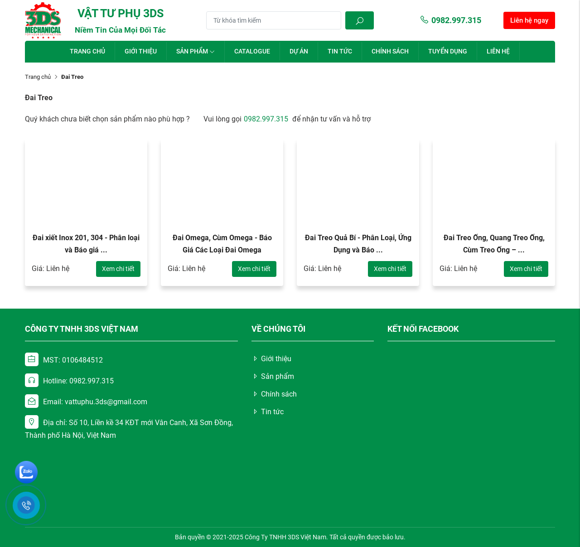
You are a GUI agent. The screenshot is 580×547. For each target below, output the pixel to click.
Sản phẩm (195, 51)
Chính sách (390, 51)
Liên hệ (498, 51)
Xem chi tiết (118, 268)
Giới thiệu (141, 51)
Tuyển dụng (447, 51)
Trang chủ (87, 51)
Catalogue (252, 51)
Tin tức (340, 51)
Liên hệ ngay (529, 20)
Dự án (299, 51)
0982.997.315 (450, 20)
